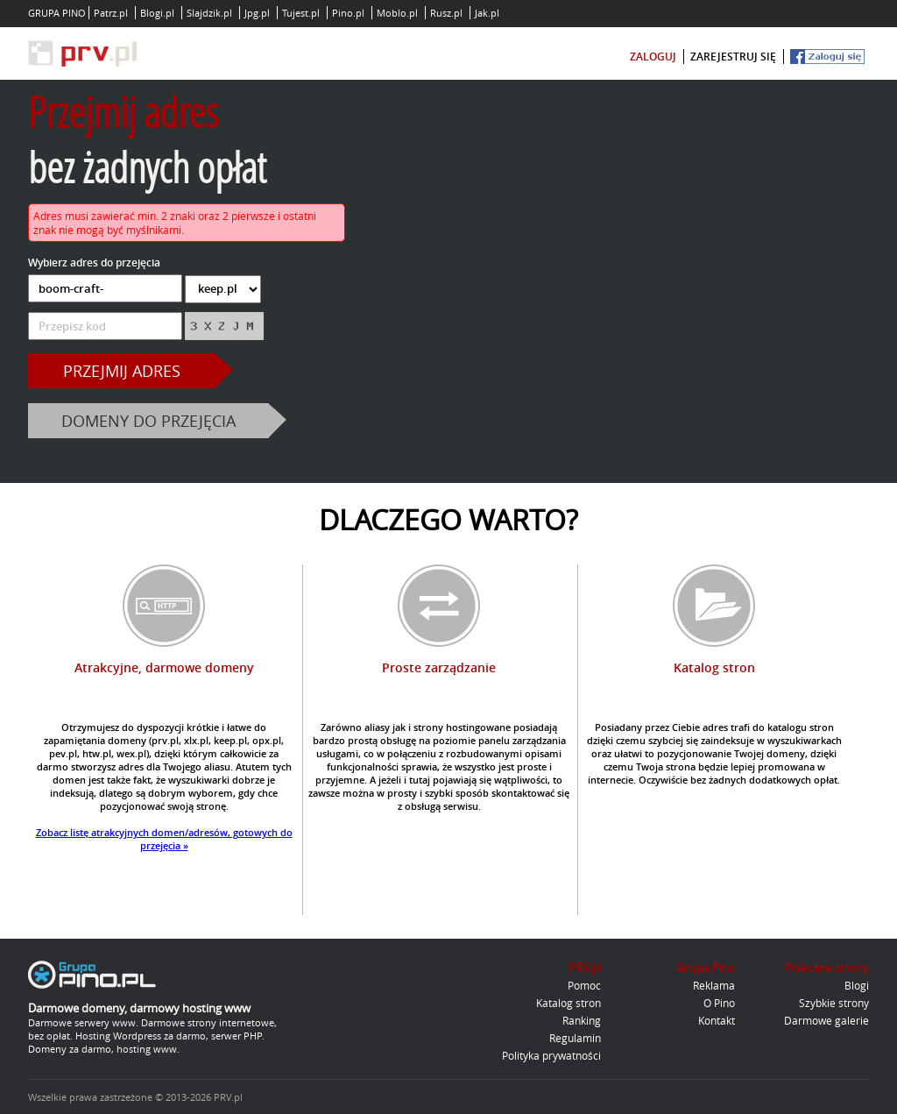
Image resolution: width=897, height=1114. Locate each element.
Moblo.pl (397, 12)
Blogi (856, 985)
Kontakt (716, 1020)
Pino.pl (348, 12)
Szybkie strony (834, 1003)
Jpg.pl (257, 12)
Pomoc (584, 985)
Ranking (581, 1020)
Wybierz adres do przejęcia (94, 262)
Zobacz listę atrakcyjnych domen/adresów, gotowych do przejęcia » (164, 839)
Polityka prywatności (551, 1055)
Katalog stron (568, 1003)
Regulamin (575, 1038)
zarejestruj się (733, 56)
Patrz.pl (111, 12)
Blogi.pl (157, 12)
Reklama (714, 985)
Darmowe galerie (826, 1020)
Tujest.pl (301, 12)
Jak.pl (487, 12)
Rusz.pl (446, 12)
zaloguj (653, 56)
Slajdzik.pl (209, 12)
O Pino (719, 1003)
